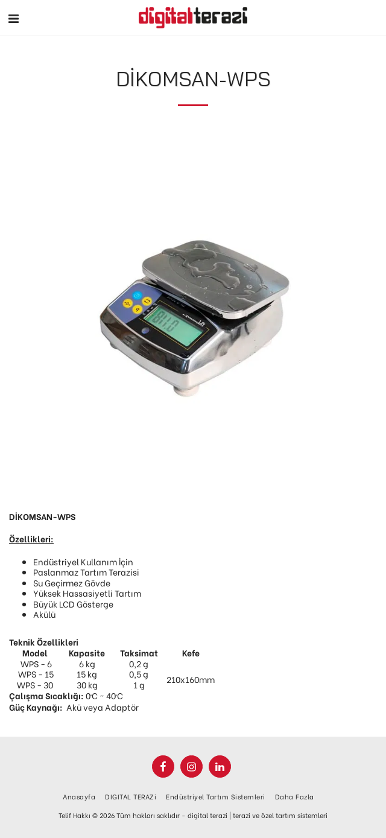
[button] (13, 17)
